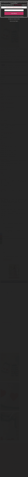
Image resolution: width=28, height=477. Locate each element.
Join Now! (14, 13)
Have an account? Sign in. (14, 21)
